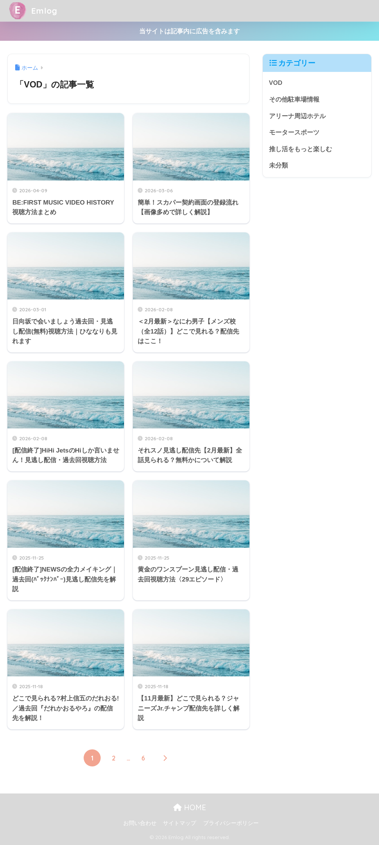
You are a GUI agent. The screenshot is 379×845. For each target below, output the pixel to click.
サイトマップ (179, 823)
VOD (275, 82)
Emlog (34, 10)
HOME (189, 807)
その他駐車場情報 (294, 99)
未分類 (278, 165)
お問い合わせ (140, 823)
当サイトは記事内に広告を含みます (189, 31)
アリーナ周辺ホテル (297, 116)
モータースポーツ (294, 132)
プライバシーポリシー (231, 823)
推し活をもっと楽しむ (300, 149)
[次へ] (164, 757)
